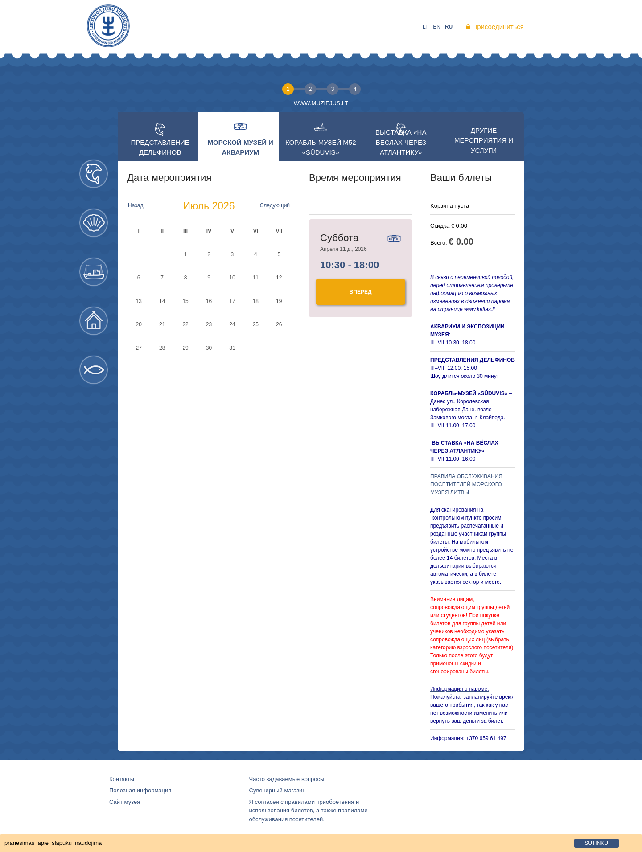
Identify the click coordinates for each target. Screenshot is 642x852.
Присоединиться (498, 26)
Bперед (361, 292)
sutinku (596, 843)
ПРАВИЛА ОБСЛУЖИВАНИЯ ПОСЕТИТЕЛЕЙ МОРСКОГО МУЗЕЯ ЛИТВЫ (466, 484)
